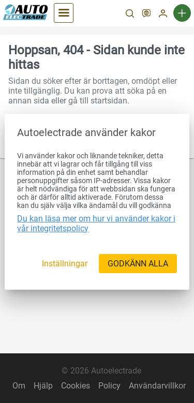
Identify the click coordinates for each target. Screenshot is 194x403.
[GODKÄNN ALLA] (138, 263)
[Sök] (130, 14)
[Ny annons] (182, 13)
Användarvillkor (157, 386)
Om (18, 386)
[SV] (146, 14)
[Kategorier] (63, 13)
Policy (109, 386)
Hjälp (43, 386)
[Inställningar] (65, 263)
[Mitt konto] (163, 14)
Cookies (75, 386)
